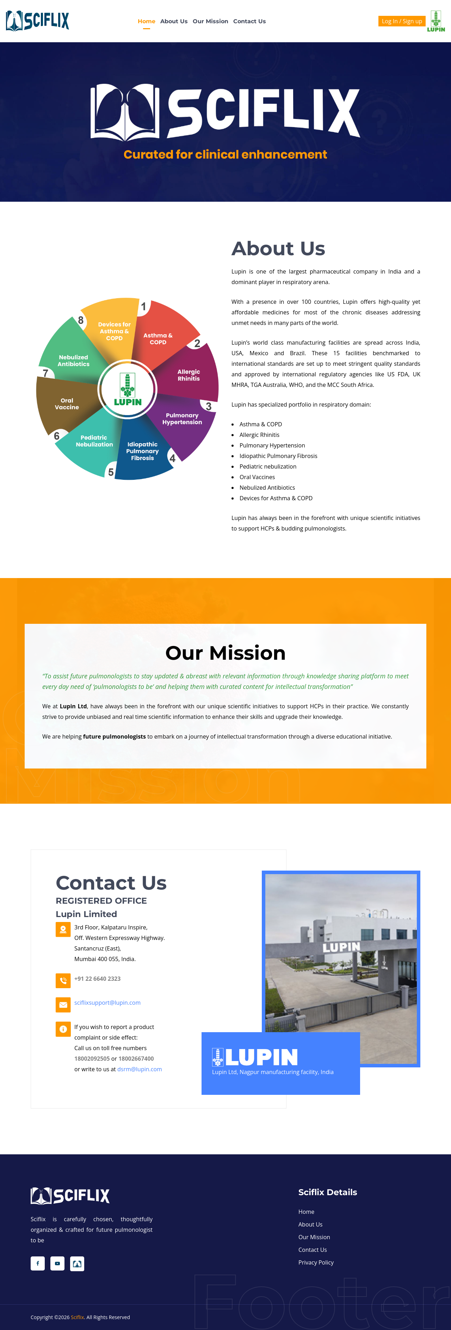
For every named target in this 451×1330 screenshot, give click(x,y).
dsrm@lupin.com (139, 1069)
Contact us (249, 21)
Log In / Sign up (402, 21)
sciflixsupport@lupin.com (107, 1002)
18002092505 (92, 1058)
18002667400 (136, 1058)
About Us (174, 21)
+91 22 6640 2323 (97, 979)
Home (146, 21)
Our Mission (210, 21)
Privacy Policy (316, 1262)
